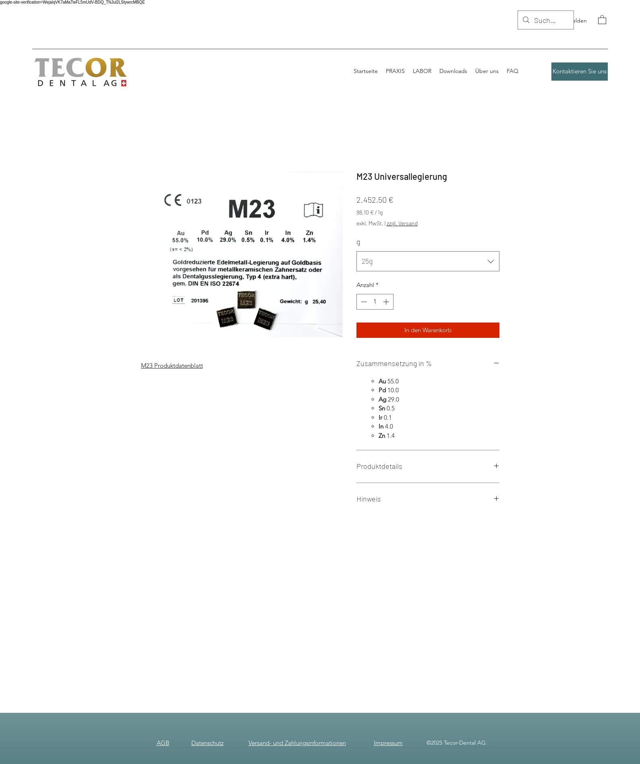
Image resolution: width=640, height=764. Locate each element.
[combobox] (427, 261)
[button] (602, 19)
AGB (163, 743)
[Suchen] (545, 20)
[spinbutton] (374, 301)
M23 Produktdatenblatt (172, 365)
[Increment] (386, 301)
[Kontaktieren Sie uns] (579, 71)
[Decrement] (363, 301)
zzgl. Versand (402, 223)
